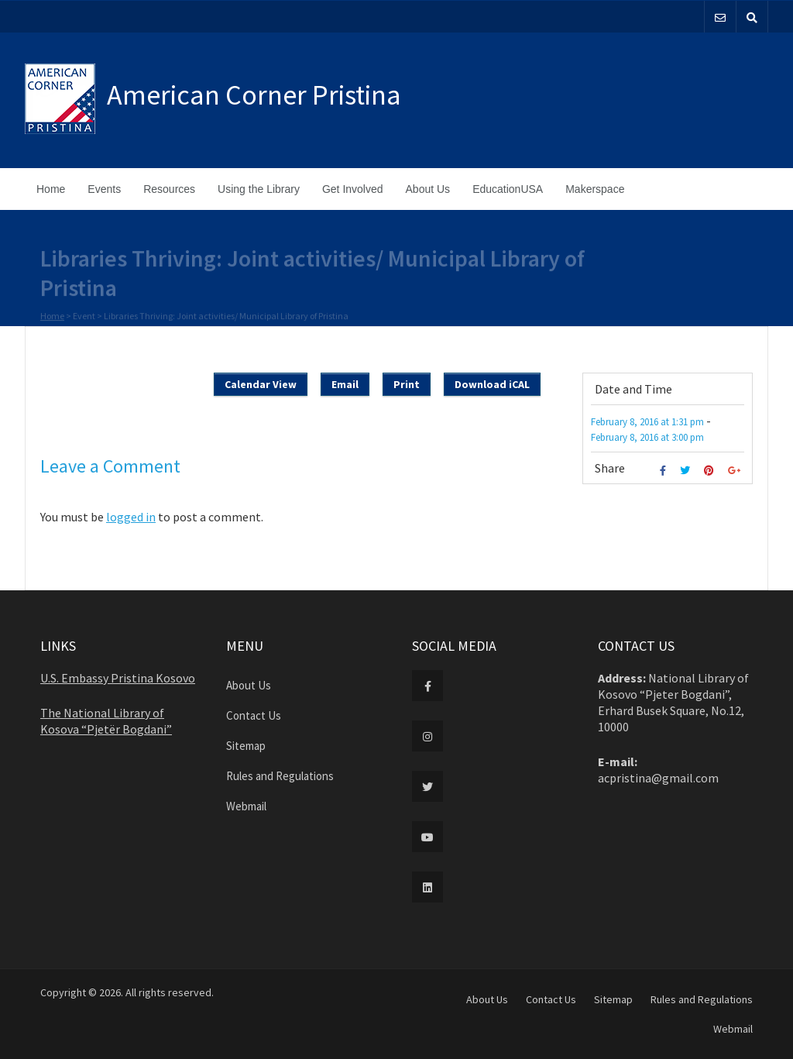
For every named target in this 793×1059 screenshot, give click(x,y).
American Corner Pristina (254, 94)
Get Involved (352, 189)
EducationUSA (507, 189)
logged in (131, 516)
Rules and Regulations (280, 775)
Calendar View (261, 384)
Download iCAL (492, 384)
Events (104, 189)
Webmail (246, 806)
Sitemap (246, 745)
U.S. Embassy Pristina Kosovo (117, 678)
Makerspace (594, 189)
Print (406, 384)
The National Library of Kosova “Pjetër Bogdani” (106, 721)
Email (345, 384)
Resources (169, 189)
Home (50, 189)
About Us (428, 189)
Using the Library (259, 189)
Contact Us (253, 715)
